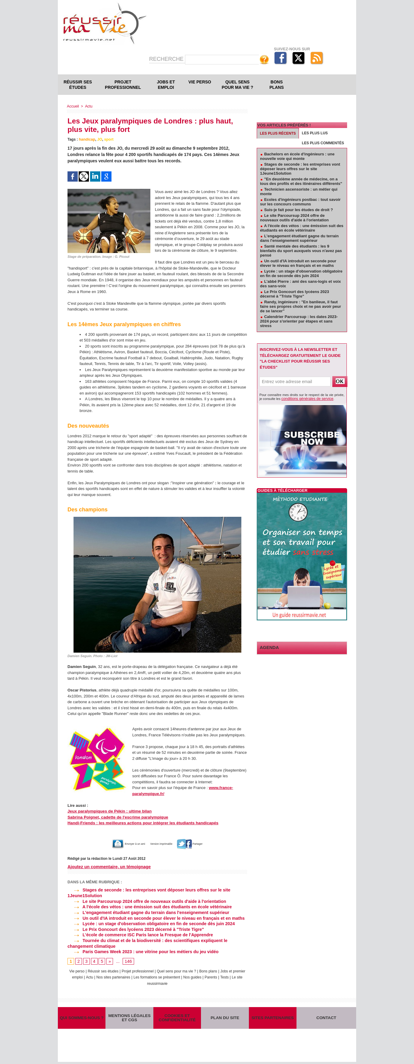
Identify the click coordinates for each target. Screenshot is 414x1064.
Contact (326, 1018)
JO (99, 139)
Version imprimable (163, 843)
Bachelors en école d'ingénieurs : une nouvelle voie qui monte (297, 156)
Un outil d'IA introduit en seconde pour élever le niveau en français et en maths (154, 917)
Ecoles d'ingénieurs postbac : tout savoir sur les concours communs (300, 201)
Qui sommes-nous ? (81, 1018)
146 (127, 960)
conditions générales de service (304, 398)
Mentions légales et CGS (129, 1018)
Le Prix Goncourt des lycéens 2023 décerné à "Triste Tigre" (134, 928)
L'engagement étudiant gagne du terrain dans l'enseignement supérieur (146, 912)
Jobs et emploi (166, 85)
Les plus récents (278, 133)
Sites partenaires (272, 1018)
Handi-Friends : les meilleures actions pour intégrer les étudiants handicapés (139, 823)
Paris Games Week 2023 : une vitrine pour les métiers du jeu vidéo (141, 950)
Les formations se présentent (176, 975)
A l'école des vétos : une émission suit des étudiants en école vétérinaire (147, 906)
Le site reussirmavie (163, 981)
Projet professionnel (123, 85)
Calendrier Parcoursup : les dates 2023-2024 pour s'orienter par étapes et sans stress (299, 321)
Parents (234, 975)
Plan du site (224, 1018)
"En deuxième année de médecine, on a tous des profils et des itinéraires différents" (301, 181)
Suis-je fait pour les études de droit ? (298, 209)
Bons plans (276, 85)
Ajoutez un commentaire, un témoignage (108, 866)
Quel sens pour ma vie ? (237, 85)
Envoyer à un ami (120, 843)
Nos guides (214, 975)
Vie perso (199, 82)
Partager (200, 843)
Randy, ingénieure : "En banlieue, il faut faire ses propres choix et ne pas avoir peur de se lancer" (300, 306)
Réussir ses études (78, 85)
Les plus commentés (323, 143)
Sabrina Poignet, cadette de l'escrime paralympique (115, 817)
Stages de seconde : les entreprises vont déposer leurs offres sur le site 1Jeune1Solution (300, 169)
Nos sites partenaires (129, 975)
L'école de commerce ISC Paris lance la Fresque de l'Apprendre (138, 933)
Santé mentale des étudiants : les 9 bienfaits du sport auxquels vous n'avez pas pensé (301, 250)
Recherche (167, 59)
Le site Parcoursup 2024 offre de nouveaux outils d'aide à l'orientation (145, 901)
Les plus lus (315, 133)
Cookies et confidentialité (177, 1018)
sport (108, 139)
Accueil (73, 106)
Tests (139, 981)
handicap (87, 139)
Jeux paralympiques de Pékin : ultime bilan (107, 811)
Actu (88, 106)
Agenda (268, 647)
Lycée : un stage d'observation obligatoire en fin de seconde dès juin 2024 (149, 923)
